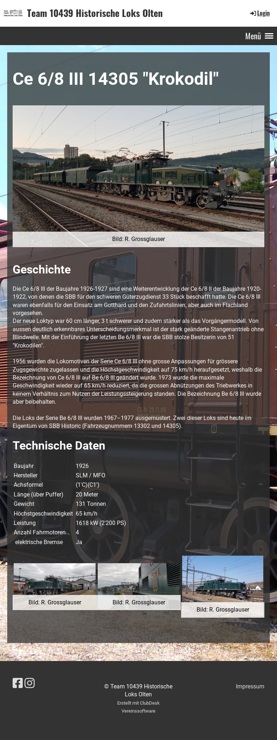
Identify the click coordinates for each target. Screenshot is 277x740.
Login (259, 13)
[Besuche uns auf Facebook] (18, 683)
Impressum (250, 686)
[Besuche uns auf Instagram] (30, 683)
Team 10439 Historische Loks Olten (95, 12)
